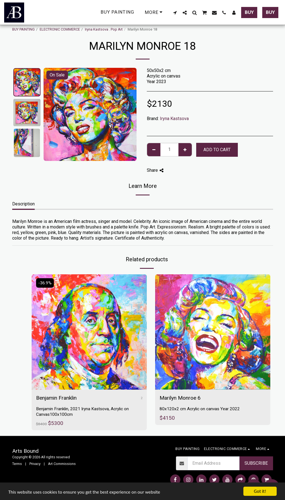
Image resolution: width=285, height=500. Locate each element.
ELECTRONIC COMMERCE (60, 29)
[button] (175, 12)
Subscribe (256, 463)
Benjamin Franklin (56, 398)
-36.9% (45, 282)
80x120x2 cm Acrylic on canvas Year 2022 (200, 408)
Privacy (35, 464)
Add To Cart (217, 149)
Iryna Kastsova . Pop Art (104, 29)
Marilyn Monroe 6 (180, 398)
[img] (89, 332)
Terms (17, 464)
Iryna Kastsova (174, 118)
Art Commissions (62, 464)
